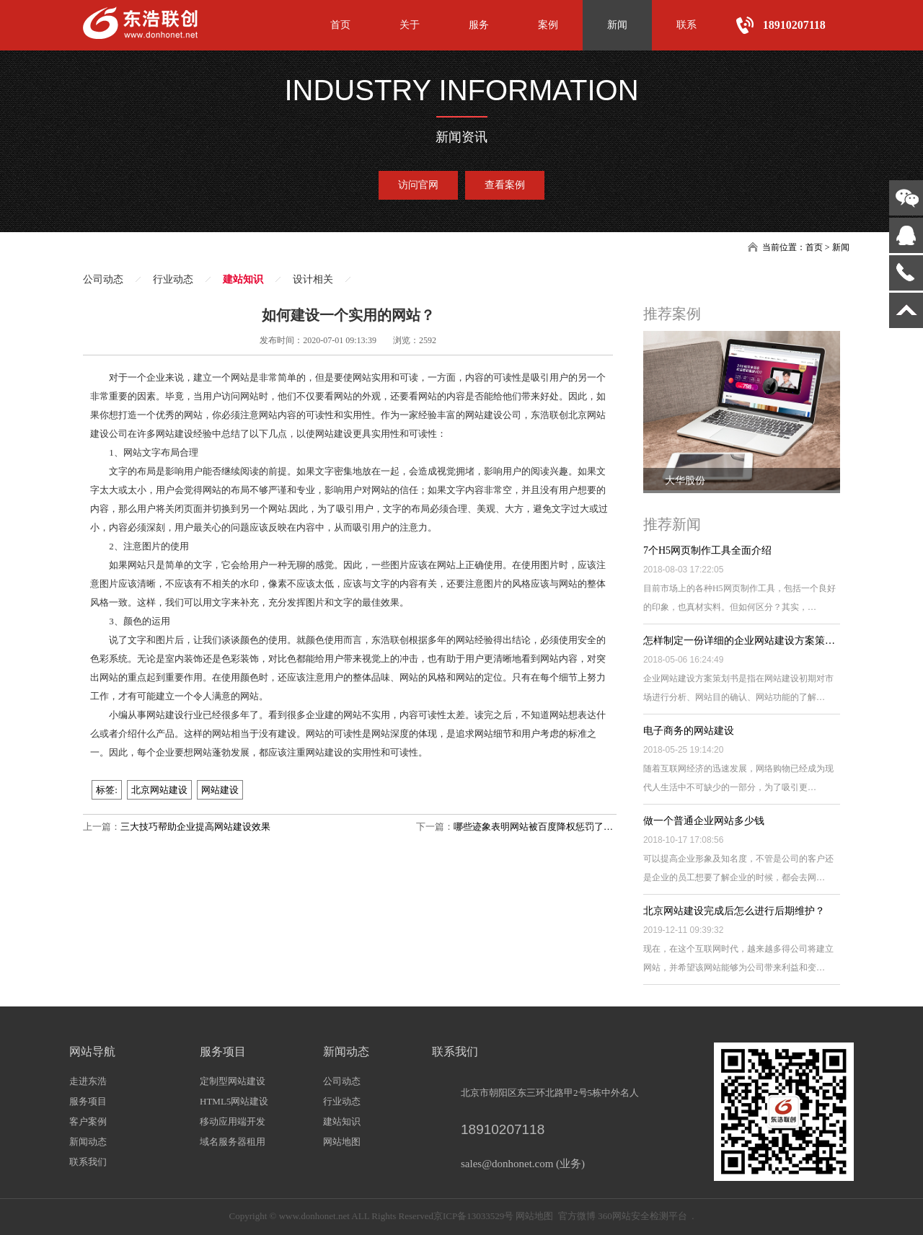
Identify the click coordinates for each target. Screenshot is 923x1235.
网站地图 (342, 1141)
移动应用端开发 (232, 1121)
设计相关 (313, 279)
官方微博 (577, 1215)
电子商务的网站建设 (688, 730)
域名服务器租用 (232, 1141)
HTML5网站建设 (234, 1101)
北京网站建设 (159, 789)
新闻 (617, 24)
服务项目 (88, 1101)
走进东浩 (88, 1081)
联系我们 (88, 1161)
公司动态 (103, 279)
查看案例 (505, 185)
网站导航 (92, 1051)
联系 (686, 24)
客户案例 (88, 1121)
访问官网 (418, 185)
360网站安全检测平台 (642, 1215)
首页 (340, 24)
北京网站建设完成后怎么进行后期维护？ (734, 911)
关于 (409, 24)
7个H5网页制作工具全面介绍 (707, 550)
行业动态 (173, 279)
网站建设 (220, 789)
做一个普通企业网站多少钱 (703, 820)
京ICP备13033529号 (473, 1215)
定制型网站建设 (232, 1081)
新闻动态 (88, 1141)
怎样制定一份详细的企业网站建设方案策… (739, 640)
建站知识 (243, 279)
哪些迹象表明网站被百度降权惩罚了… (533, 826)
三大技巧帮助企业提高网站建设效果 (195, 826)
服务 (479, 24)
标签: (107, 789)
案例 (548, 24)
